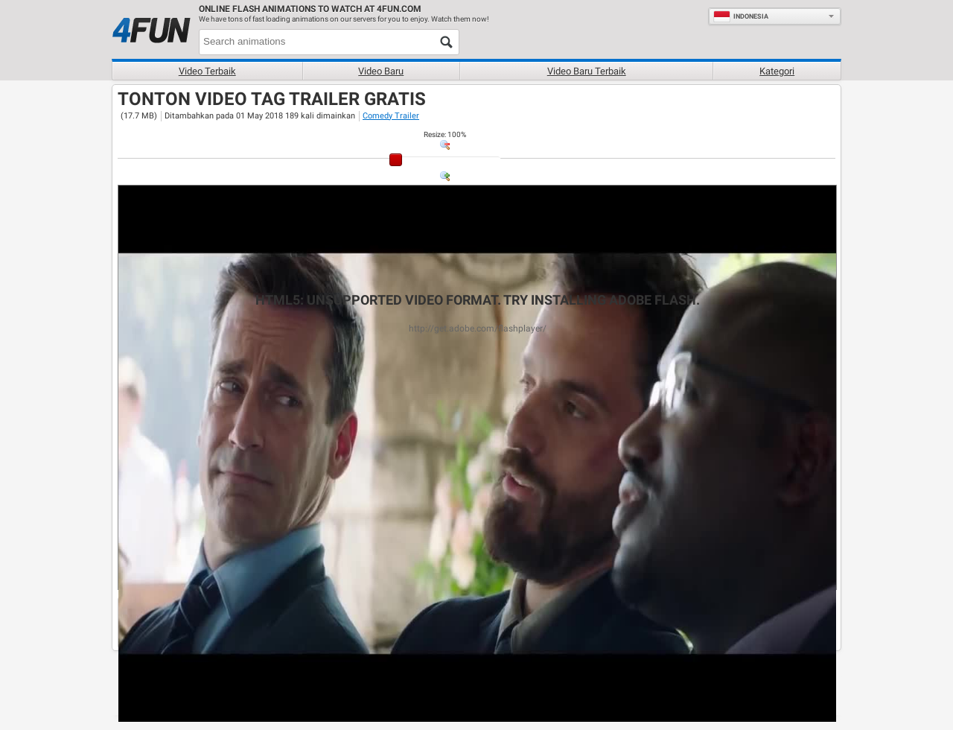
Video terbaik (207, 71)
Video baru (381, 71)
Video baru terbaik (586, 71)
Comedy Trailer (391, 116)
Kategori (776, 71)
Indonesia (740, 16)
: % (445, 134)
